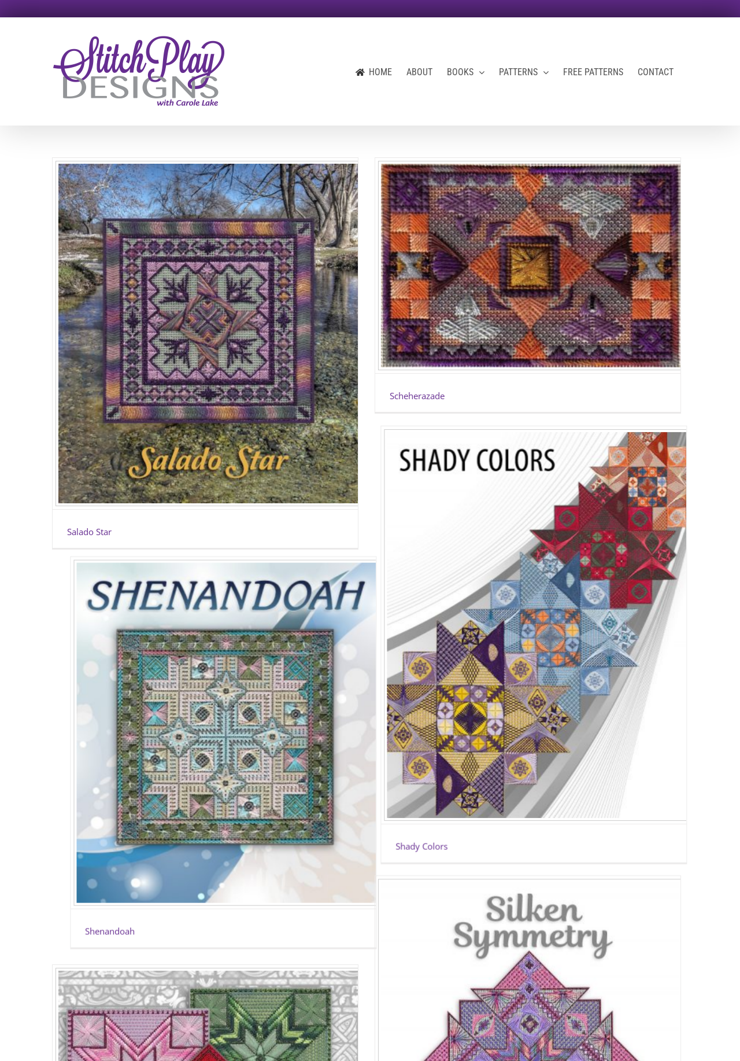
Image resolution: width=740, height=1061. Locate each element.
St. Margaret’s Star (103, 877)
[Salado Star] (205, 333)
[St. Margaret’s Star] (205, 656)
